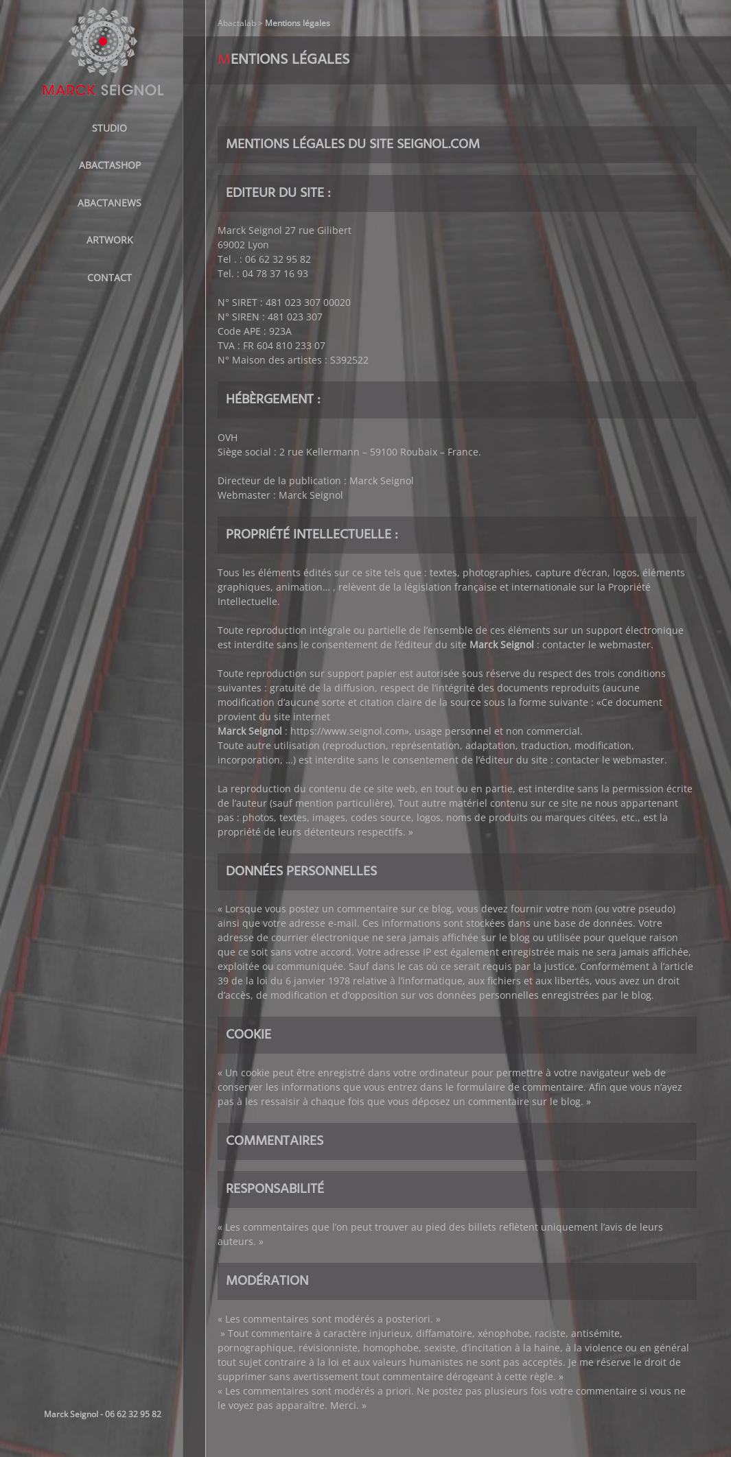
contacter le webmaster (596, 644)
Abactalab (237, 23)
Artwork (109, 239)
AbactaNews (109, 202)
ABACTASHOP (110, 164)
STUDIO (109, 127)
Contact (109, 277)
